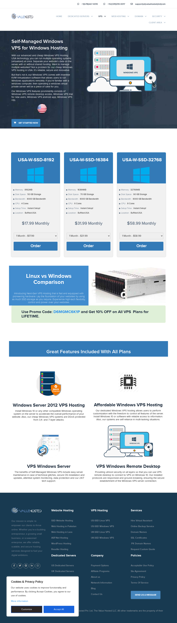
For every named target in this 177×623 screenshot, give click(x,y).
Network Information (101, 585)
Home (59, 16)
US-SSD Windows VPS (102, 528)
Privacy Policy (138, 579)
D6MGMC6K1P (66, 311)
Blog (93, 590)
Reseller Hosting (59, 551)
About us (95, 579)
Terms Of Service (139, 585)
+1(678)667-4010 (87, 4)
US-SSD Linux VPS (100, 522)
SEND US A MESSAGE (145, 597)
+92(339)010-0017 (114, 4)
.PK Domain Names (141, 545)
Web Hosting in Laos (61, 534)
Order (35, 246)
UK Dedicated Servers (62, 573)
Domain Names (139, 534)
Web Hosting (118, 16)
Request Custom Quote (143, 551)
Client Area (155, 22)
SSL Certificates (139, 540)
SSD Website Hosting (62, 522)
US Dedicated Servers (62, 567)
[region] (43, 596)
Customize (26, 609)
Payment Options (100, 567)
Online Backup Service (142, 528)
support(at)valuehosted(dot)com (148, 4)
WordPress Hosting (61, 545)
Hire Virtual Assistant (141, 522)
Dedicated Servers (78, 16)
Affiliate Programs (100, 573)
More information (19, 601)
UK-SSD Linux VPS (100, 534)
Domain (139, 16)
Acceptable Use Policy (142, 567)
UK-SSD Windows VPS (102, 540)
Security (157, 16)
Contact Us (96, 596)
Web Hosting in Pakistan (63, 528)
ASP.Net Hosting (59, 540)
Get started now (26, 123)
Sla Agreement (138, 573)
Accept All (59, 609)
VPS (100, 16)
